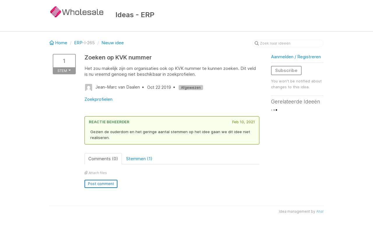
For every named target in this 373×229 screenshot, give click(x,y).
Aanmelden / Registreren (296, 56)
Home (59, 42)
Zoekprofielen (98, 99)
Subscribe (286, 70)
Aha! (319, 211)
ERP (78, 42)
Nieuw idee (112, 42)
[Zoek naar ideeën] (287, 43)
